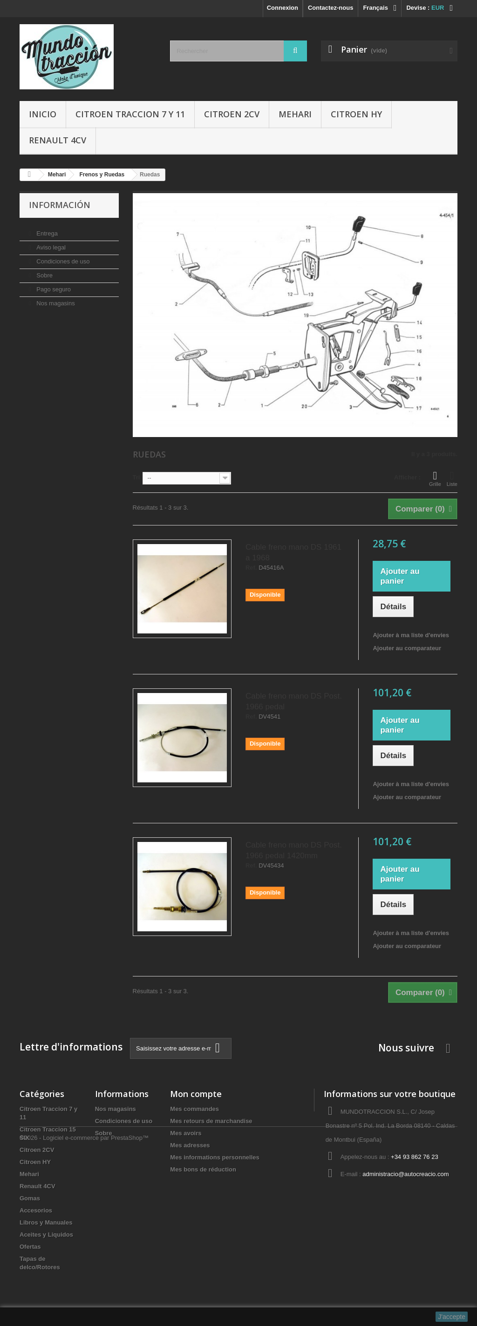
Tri (136, 477)
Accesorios (36, 1210)
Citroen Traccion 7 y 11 (130, 114)
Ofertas (30, 1246)
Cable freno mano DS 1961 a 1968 (293, 552)
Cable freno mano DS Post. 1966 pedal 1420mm (293, 850)
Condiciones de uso (62, 257)
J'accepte (451, 1316)
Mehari (295, 114)
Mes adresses (190, 1145)
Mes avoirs (185, 1133)
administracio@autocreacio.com (405, 1174)
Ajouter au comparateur (407, 648)
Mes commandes (194, 1108)
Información (59, 204)
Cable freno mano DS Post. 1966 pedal (293, 701)
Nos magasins (55, 299)
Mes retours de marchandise (211, 1120)
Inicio (42, 114)
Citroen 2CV (231, 114)
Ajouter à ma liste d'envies (411, 635)
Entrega (46, 229)
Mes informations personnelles (214, 1157)
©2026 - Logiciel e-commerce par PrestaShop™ (84, 1300)
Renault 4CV (57, 140)
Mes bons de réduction (203, 1169)
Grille (435, 478)
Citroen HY (356, 114)
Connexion (282, 7)
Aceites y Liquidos (46, 1234)
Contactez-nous (331, 7)
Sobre (44, 271)
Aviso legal (50, 243)
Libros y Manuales (46, 1222)
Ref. (251, 568)
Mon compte (196, 1093)
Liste (452, 478)
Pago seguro (53, 285)
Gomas (30, 1198)
